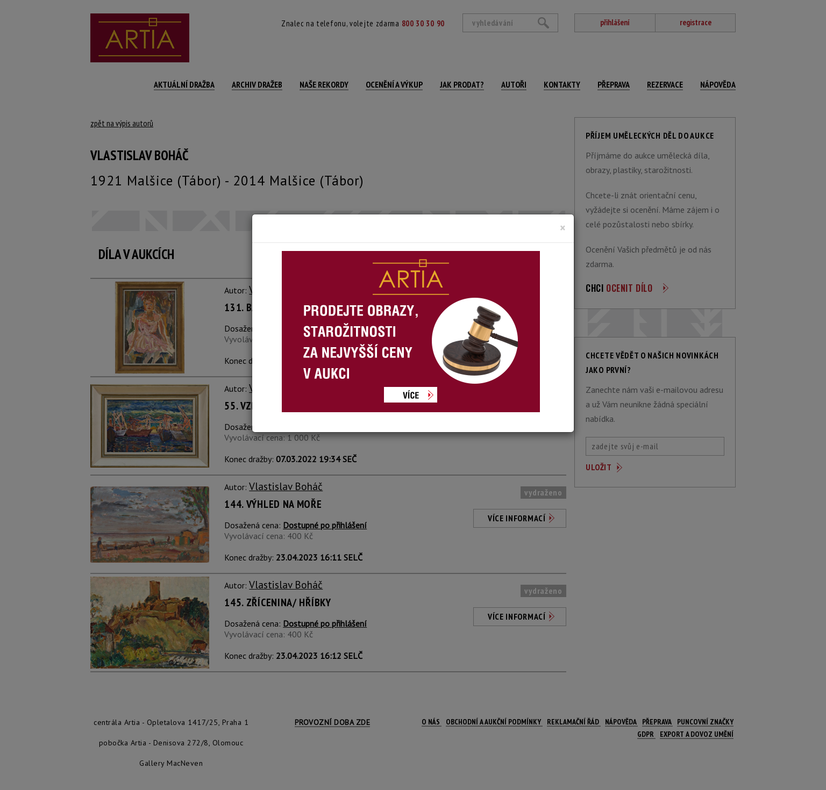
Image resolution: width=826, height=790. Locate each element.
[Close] (563, 227)
